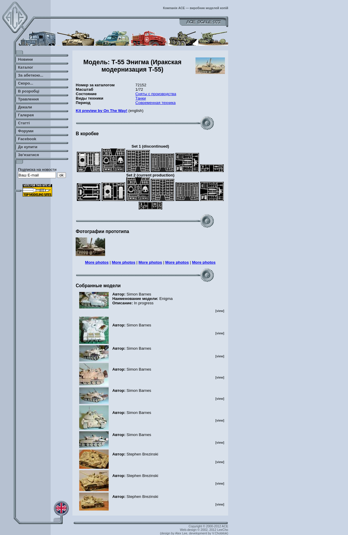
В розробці (28, 91)
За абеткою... (30, 75)
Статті (24, 123)
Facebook (27, 139)
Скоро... (25, 83)
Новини (25, 59)
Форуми (26, 131)
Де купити (27, 147)
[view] (219, 311)
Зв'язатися (28, 155)
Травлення (28, 99)
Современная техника (155, 102)
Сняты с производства (155, 94)
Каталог (25, 67)
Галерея (26, 115)
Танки (140, 98)
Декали (25, 107)
